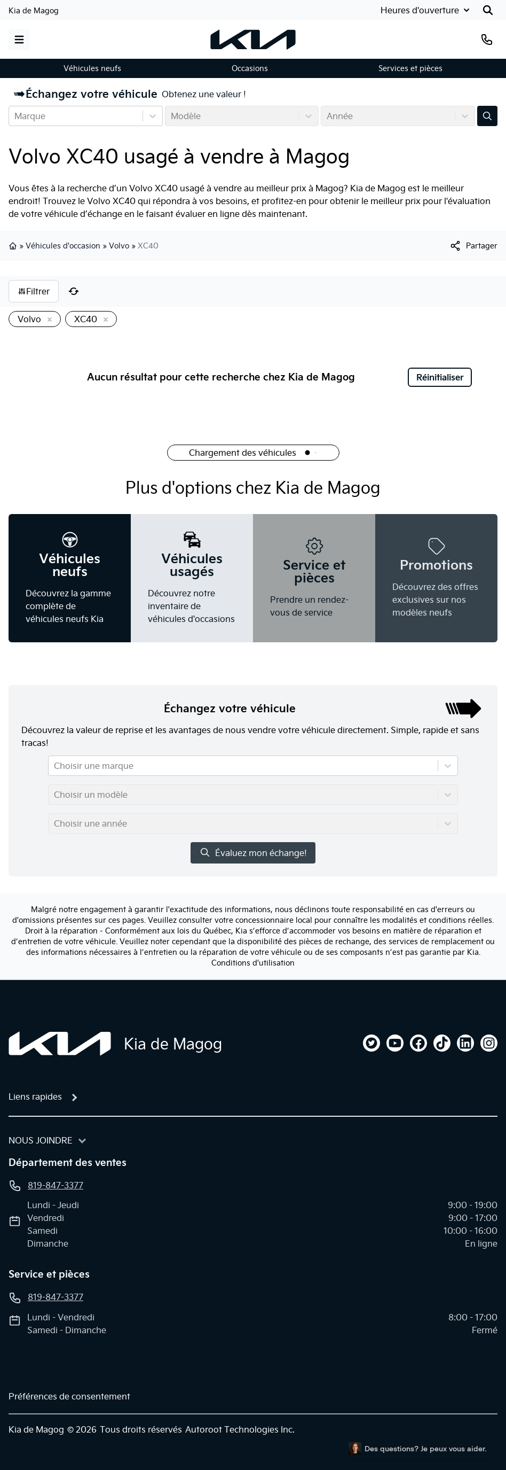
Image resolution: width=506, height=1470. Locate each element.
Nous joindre (41, 1140)
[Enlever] (47, 320)
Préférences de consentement (69, 1396)
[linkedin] (465, 1043)
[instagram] (488, 1043)
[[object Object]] (473, 245)
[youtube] (395, 1043)
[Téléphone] (486, 39)
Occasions (250, 68)
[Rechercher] (487, 10)
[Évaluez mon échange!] (487, 116)
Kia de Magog (34, 10)
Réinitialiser (440, 377)
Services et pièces (410, 68)
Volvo (119, 245)
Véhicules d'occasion (63, 245)
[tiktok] (441, 1043)
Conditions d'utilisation (253, 963)
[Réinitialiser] (74, 291)
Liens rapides (35, 1096)
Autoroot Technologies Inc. (240, 1429)
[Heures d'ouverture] (424, 10)
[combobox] (15, 116)
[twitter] (371, 1043)
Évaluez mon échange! (253, 852)
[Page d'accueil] (60, 1043)
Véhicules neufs (92, 68)
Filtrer (34, 291)
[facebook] (418, 1043)
